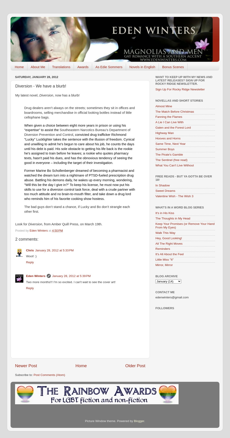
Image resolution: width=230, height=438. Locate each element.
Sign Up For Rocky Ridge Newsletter (180, 89)
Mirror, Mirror (164, 265)
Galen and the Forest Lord (173, 127)
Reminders (162, 248)
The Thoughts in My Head (172, 218)
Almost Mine (163, 106)
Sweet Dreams (165, 190)
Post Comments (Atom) (49, 375)
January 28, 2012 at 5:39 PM (71, 276)
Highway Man (164, 133)
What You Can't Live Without (174, 165)
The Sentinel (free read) (171, 160)
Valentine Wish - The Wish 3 (174, 196)
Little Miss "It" (164, 259)
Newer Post (26, 365)
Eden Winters (35, 276)
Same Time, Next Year (170, 143)
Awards (82, 67)
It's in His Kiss (164, 213)
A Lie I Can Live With (169, 122)
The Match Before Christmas (174, 111)
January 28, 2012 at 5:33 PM (54, 250)
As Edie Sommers (108, 67)
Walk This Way (165, 233)
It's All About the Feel (169, 254)
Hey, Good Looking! (168, 238)
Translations (61, 67)
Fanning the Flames (168, 116)
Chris (30, 250)
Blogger (139, 421)
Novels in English (142, 67)
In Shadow (162, 185)
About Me (38, 67)
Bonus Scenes (173, 67)
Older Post (135, 365)
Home (19, 67)
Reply (30, 262)
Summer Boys (165, 149)
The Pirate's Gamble (169, 154)
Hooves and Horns (168, 138)
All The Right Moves (169, 243)
